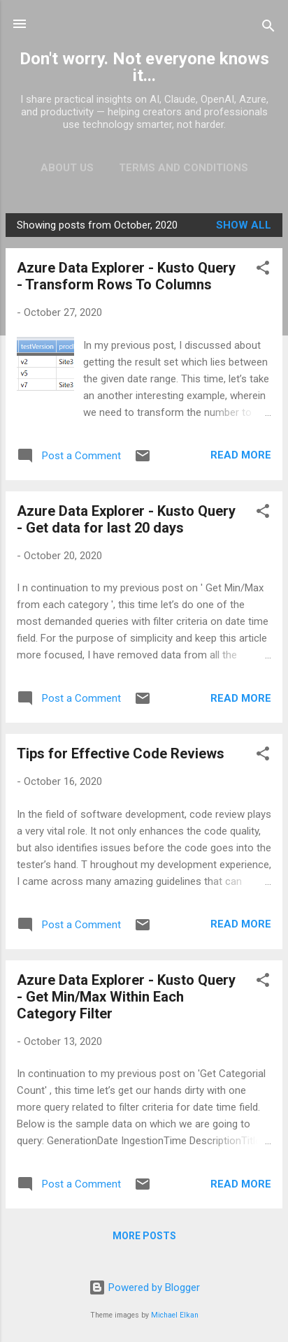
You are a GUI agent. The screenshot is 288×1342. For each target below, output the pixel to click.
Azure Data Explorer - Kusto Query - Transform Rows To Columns (126, 276)
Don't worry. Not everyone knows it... (144, 67)
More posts (144, 1235)
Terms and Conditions (183, 167)
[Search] (268, 28)
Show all (243, 225)
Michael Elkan (175, 1315)
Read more (240, 455)
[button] (262, 270)
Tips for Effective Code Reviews (120, 753)
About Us (67, 167)
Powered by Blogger (144, 1287)
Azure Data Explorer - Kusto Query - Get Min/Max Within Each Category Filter (126, 997)
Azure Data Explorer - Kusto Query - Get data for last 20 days (126, 519)
